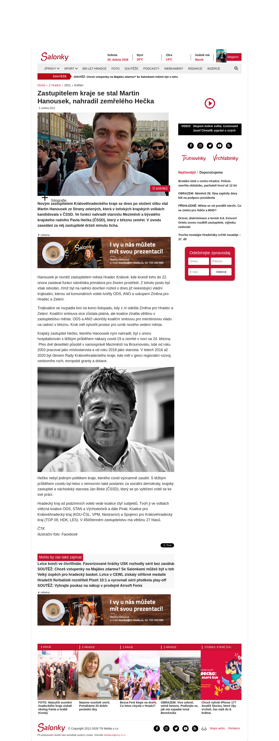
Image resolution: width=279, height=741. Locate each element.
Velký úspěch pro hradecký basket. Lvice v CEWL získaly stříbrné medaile (101, 574)
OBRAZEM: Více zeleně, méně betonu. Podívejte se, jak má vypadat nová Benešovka (179, 708)
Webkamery (173, 68)
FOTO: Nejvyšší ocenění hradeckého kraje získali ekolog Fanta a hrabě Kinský (55, 708)
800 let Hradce (94, 68)
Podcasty (151, 68)
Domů (41, 85)
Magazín (233, 57)
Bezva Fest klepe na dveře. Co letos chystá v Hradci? (138, 704)
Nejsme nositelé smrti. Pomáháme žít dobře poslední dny (94, 706)
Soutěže (131, 68)
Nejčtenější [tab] (187, 172)
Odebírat (221, 271)
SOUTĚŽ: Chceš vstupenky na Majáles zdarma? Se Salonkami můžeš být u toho (126, 76)
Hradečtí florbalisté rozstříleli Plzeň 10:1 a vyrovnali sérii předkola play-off (101, 580)
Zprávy (50, 68)
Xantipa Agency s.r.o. (115, 735)
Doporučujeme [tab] (211, 172)
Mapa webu (217, 728)
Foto (115, 68)
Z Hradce (55, 85)
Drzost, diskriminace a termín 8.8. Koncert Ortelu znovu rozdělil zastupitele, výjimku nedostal (207, 223)
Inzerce (213, 68)
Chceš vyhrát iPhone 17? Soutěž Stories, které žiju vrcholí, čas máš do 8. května (219, 708)
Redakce (195, 68)
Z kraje (46, 647)
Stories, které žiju (217, 647)
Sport (69, 68)
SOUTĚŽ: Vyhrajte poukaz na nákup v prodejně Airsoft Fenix (89, 585)
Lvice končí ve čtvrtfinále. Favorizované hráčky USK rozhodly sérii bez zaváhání (105, 564)
